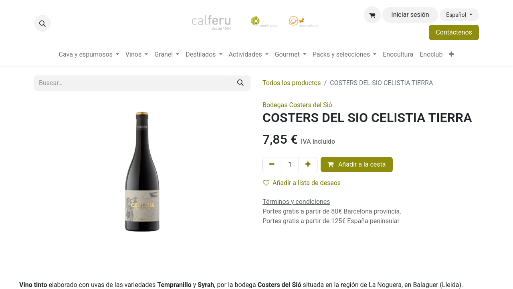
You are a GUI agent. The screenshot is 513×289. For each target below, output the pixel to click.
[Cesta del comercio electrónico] (372, 14)
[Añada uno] (308, 164)
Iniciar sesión (410, 14)
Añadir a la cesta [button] (356, 164)
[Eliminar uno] (272, 164)
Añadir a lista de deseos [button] (302, 183)
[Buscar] (240, 83)
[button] (42, 23)
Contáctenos (454, 32)
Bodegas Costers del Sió (297, 105)
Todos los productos (292, 83)
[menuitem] (89, 55)
